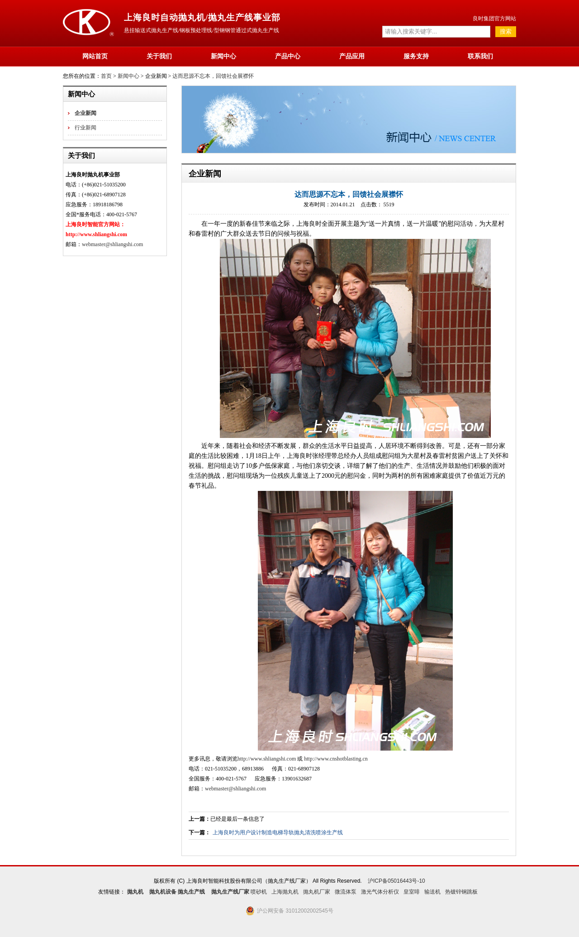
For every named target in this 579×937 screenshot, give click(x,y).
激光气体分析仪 (380, 892)
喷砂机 (259, 892)
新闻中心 (223, 56)
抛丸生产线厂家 (230, 892)
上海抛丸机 (285, 892)
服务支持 (416, 56)
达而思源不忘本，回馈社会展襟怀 (213, 76)
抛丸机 (135, 892)
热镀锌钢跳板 (461, 892)
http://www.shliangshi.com (266, 759)
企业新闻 (85, 113)
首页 (106, 76)
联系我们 (480, 56)
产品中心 (287, 56)
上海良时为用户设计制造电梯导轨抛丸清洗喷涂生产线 (278, 832)
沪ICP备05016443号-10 (396, 881)
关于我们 (159, 56)
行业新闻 (85, 127)
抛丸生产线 (191, 892)
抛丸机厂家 (316, 892)
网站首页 (95, 56)
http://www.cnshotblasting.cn (336, 759)
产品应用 (352, 56)
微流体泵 (345, 892)
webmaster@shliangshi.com (112, 244)
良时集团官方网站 (494, 18)
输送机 (432, 892)
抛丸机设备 (162, 892)
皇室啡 (411, 892)
